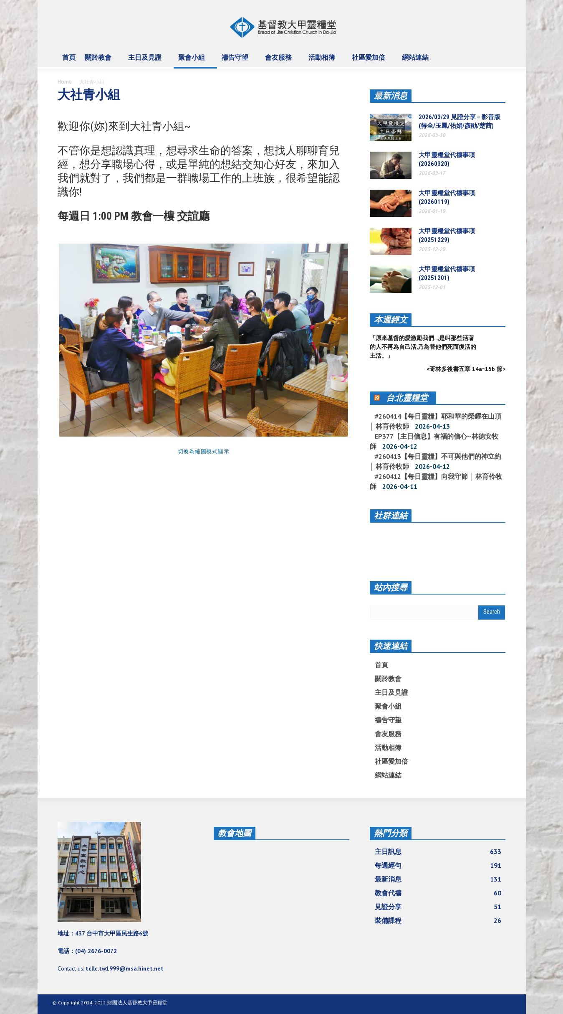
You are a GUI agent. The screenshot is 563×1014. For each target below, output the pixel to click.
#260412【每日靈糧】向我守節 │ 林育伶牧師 (436, 481)
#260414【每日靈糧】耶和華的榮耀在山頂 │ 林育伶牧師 (435, 421)
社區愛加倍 (369, 61)
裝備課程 (438, 920)
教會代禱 (438, 893)
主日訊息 (438, 851)
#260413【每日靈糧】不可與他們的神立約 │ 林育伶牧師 (435, 461)
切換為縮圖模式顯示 (204, 451)
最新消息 (390, 96)
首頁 (69, 57)
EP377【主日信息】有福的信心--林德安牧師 (434, 441)
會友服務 (279, 61)
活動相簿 (323, 61)
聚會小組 (193, 61)
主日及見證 (146, 61)
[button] (497, 57)
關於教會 (99, 61)
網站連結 (416, 61)
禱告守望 (236, 61)
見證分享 (438, 907)
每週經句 (438, 865)
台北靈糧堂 (407, 398)
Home (65, 81)
